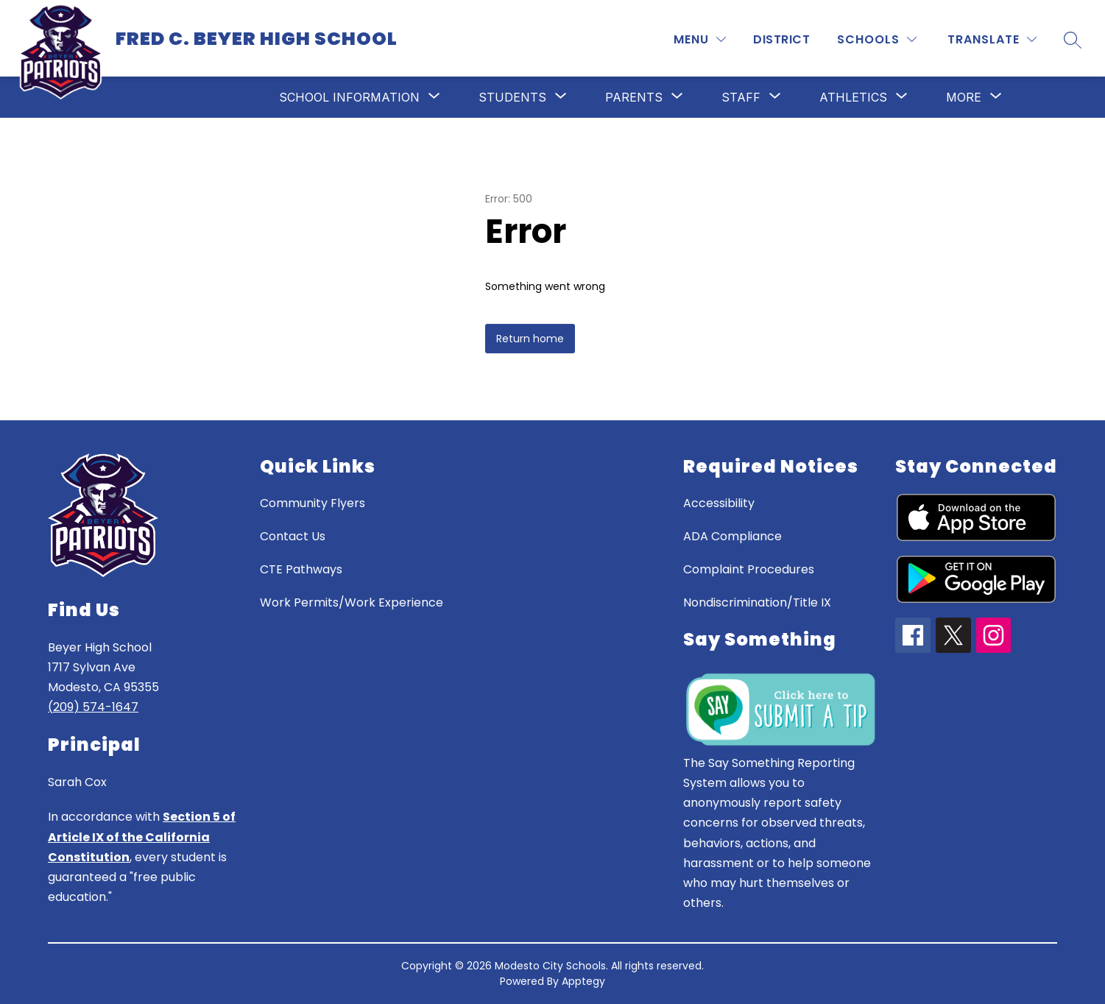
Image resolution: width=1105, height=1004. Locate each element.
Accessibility (719, 503)
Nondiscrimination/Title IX (757, 602)
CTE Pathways (301, 569)
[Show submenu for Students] (512, 97)
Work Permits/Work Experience (351, 602)
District (781, 39)
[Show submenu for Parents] (634, 97)
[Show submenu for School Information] (349, 97)
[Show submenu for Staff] (740, 97)
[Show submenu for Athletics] (853, 97)
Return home (530, 338)
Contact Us (292, 536)
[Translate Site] (992, 39)
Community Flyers (312, 503)
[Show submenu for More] (963, 97)
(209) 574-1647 (93, 707)
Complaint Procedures (748, 569)
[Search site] (1072, 40)
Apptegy (583, 981)
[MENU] (700, 39)
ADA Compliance (732, 536)
